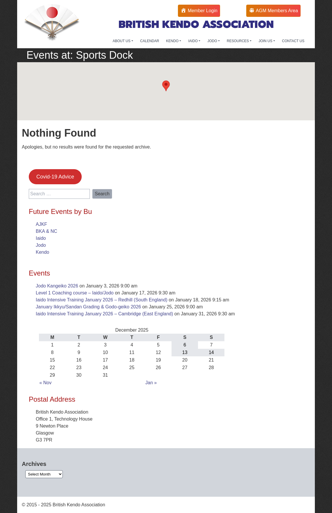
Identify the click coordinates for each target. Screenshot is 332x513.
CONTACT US (293, 41)
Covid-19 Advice (55, 177)
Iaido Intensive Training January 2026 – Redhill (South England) (101, 299)
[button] (166, 86)
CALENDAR (149, 41)
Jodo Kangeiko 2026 (57, 285)
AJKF (41, 224)
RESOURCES (238, 41)
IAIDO (193, 41)
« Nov (45, 382)
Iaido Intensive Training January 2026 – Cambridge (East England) (104, 313)
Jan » (151, 382)
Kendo (42, 252)
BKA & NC (46, 231)
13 (185, 352)
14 (211, 352)
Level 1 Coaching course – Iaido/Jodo (75, 292)
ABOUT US (122, 41)
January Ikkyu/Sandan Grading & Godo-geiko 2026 (88, 306)
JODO (212, 41)
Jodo (41, 245)
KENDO (172, 41)
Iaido (41, 238)
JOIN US (265, 41)
